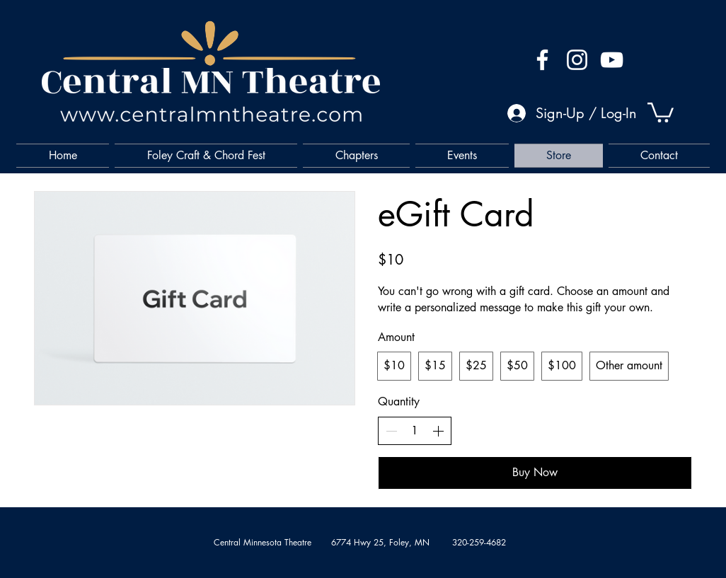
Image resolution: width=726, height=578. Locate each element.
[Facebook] (542, 60)
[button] (660, 111)
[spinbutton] (415, 431)
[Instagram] (577, 60)
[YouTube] (612, 60)
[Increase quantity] (438, 430)
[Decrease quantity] (391, 430)
